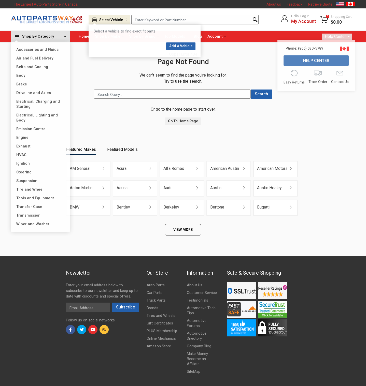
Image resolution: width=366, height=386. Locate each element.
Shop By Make (109, 36)
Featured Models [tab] (122, 149)
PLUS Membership (162, 331)
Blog (198, 36)
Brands (152, 308)
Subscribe (125, 307)
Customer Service (202, 292)
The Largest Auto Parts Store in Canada (46, 4)
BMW (74, 207)
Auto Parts (156, 285)
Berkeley (171, 207)
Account (216, 36)
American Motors (272, 168)
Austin (215, 187)
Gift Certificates (160, 323)
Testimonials (197, 300)
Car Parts (154, 292)
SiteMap (193, 371)
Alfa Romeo (173, 168)
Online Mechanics (161, 338)
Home (84, 36)
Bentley (123, 207)
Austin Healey (269, 187)
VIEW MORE (183, 230)
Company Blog (199, 346)
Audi (167, 187)
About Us (194, 285)
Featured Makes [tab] (81, 149)
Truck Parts (156, 300)
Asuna (122, 187)
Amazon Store (159, 346)
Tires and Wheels (161, 315)
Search (261, 94)
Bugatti (263, 207)
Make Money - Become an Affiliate (198, 358)
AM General (80, 168)
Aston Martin (81, 187)
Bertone (217, 207)
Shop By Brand (144, 36)
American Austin (224, 168)
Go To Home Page (183, 121)
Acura (121, 168)
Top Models (176, 36)
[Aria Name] (109, 19)
